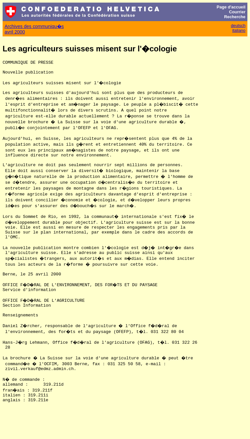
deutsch (238, 25)
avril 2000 (15, 31)
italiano (238, 30)
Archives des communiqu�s (34, 26)
